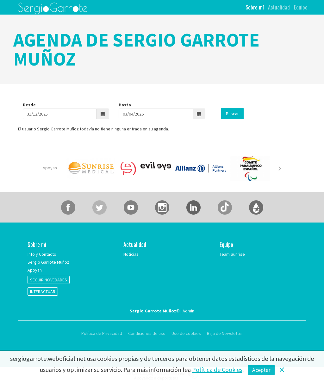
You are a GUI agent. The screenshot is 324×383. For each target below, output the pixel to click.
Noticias (131, 254)
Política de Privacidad (102, 333)
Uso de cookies (186, 333)
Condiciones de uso (146, 333)
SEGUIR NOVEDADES (48, 280)
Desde (29, 105)
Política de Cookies (217, 370)
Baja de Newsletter (225, 333)
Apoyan (50, 168)
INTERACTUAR (42, 291)
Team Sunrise (232, 254)
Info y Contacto (42, 254)
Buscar (232, 113)
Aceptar (261, 370)
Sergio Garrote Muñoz (48, 262)
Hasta (125, 105)
